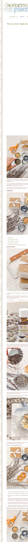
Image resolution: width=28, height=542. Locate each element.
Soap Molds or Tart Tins (13, 242)
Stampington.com (13, 16)
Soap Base (10, 237)
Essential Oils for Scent (13, 239)
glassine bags (20, 244)
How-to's (22, 16)
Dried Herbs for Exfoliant (13, 241)
